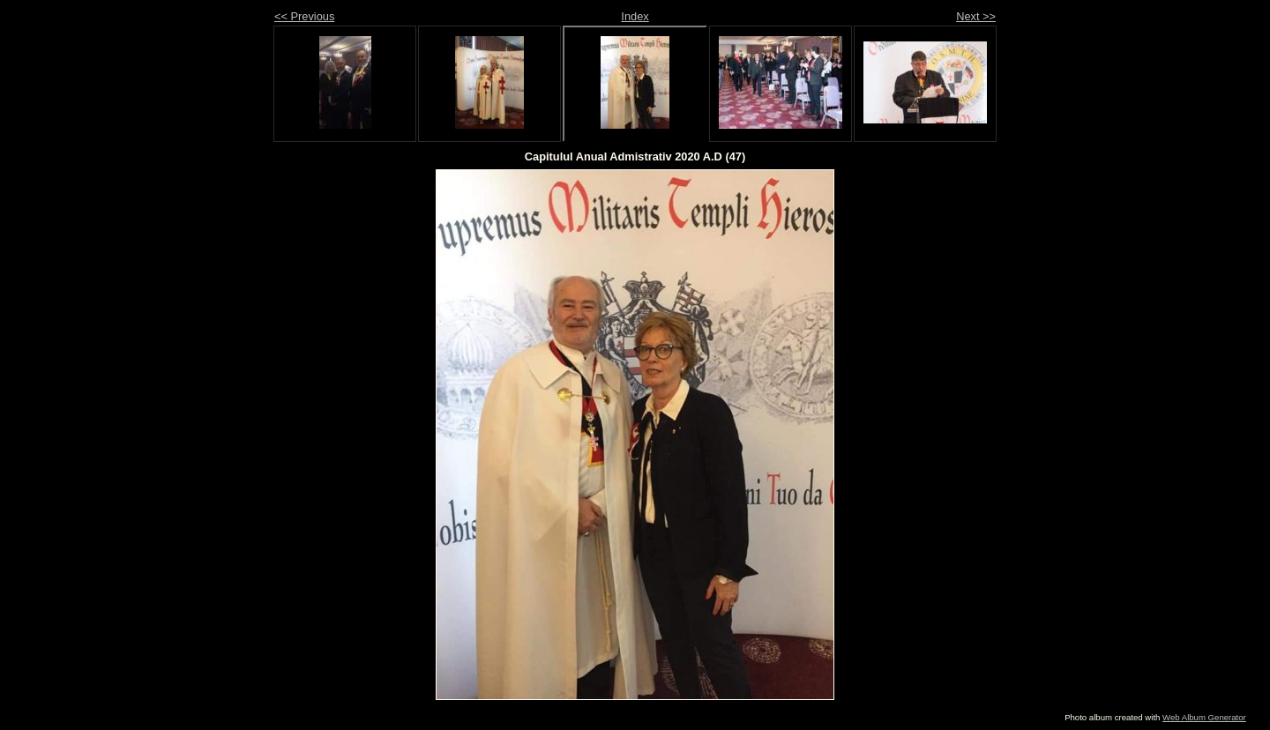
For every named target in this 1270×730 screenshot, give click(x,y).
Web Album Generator (1204, 717)
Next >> (976, 16)
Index (634, 16)
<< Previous (304, 16)
